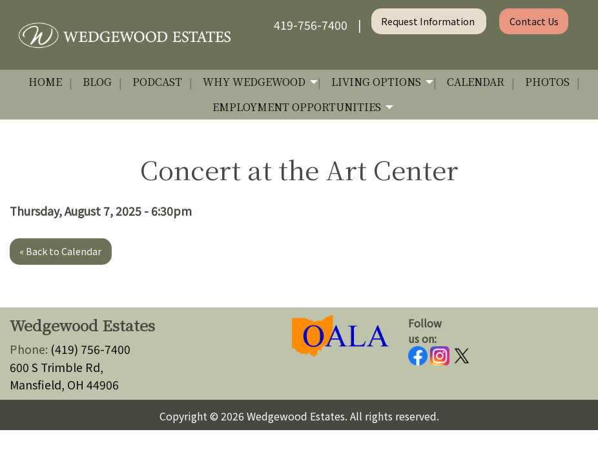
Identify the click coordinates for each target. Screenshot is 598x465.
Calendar (475, 81)
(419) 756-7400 (90, 349)
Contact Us (534, 21)
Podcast (157, 81)
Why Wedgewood (254, 81)
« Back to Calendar (60, 251)
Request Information (429, 21)
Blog (97, 81)
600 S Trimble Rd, (56, 367)
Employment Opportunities (296, 106)
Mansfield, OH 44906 (64, 385)
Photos (547, 81)
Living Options (376, 81)
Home (45, 81)
